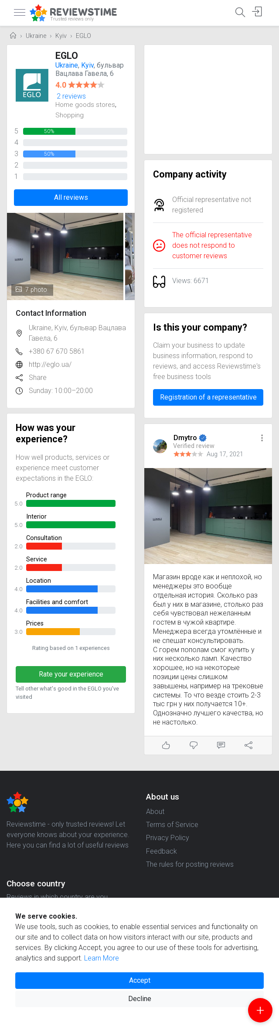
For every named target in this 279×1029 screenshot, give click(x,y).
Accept (139, 980)
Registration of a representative (208, 397)
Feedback (161, 851)
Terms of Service (172, 824)
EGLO (83, 36)
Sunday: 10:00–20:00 (61, 390)
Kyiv (61, 36)
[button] (262, 439)
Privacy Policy (167, 838)
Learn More (101, 958)
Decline (139, 999)
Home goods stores (85, 105)
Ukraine (36, 36)
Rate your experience (71, 674)
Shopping (69, 115)
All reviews (71, 197)
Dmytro (186, 438)
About (155, 811)
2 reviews (71, 96)
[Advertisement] (208, 99)
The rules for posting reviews (190, 864)
